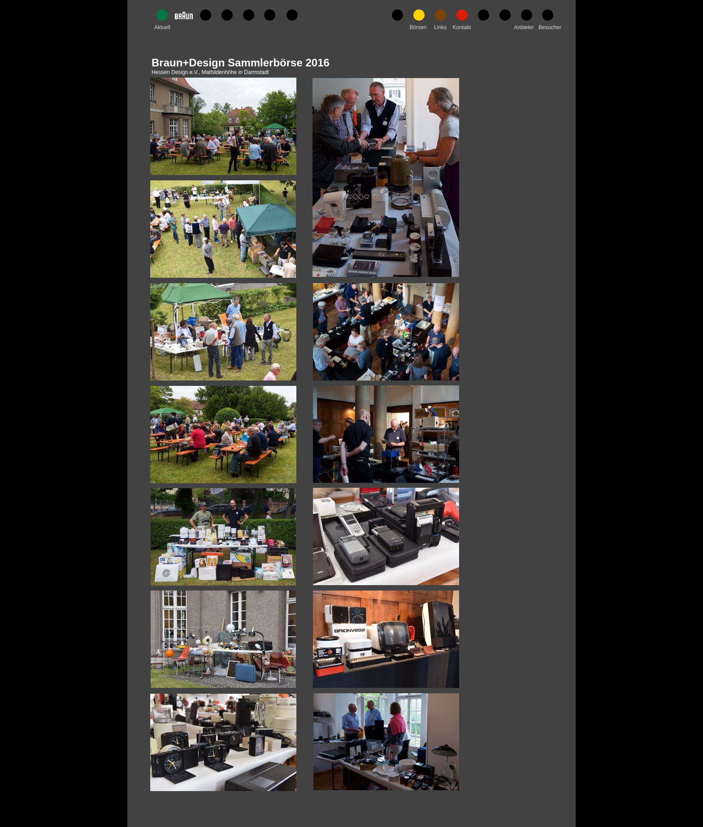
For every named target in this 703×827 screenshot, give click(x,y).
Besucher (549, 27)
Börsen (417, 27)
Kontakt (462, 27)
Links (440, 27)
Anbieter (524, 27)
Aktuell (162, 27)
